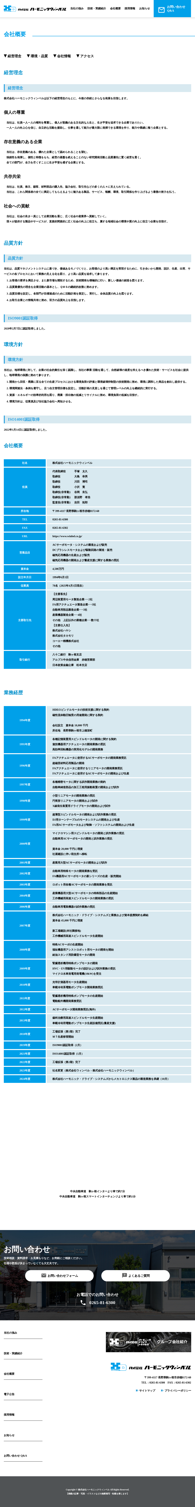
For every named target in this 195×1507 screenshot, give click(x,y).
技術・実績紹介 (96, 8)
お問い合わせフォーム (63, 1275)
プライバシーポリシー (178, 1390)
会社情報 (64, 56)
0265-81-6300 (102, 1302)
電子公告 (9, 1394)
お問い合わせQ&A (176, 8)
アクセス (87, 56)
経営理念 (14, 56)
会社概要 (115, 8)
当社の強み (77, 8)
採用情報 (130, 8)
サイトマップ (147, 1390)
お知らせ (144, 8)
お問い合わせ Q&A (15, 1455)
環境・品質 (39, 56)
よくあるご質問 (139, 1275)
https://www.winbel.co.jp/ (67, 536)
